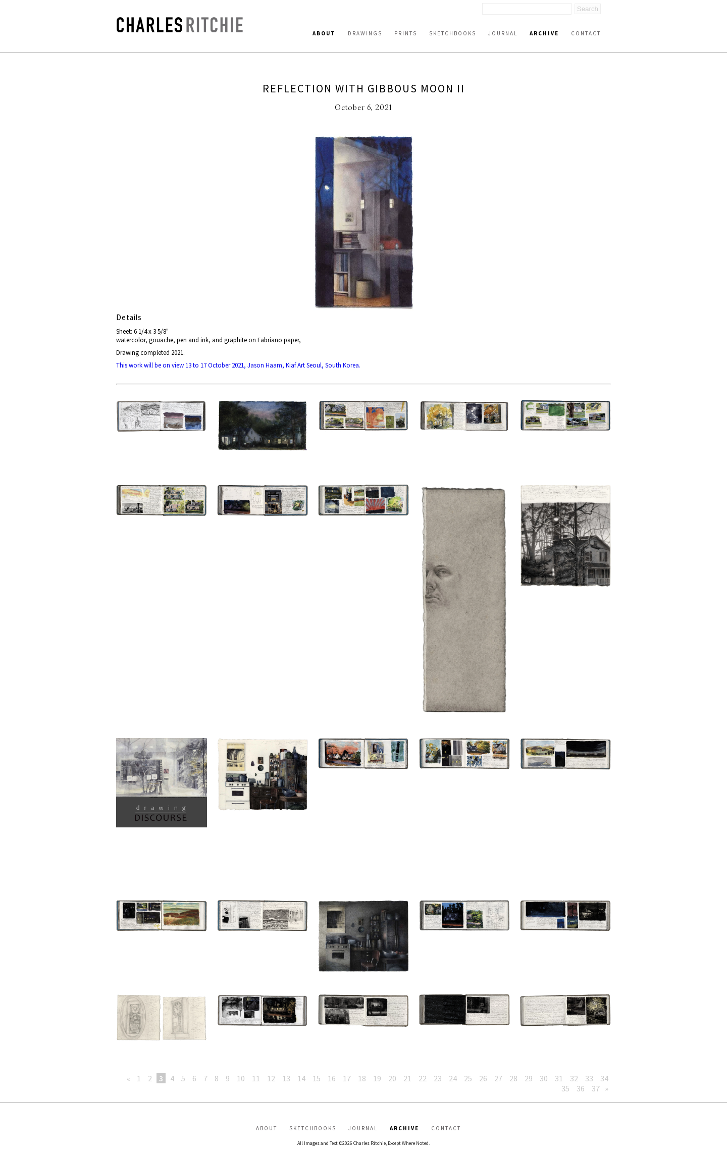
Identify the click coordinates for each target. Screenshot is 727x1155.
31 (559, 1078)
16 (332, 1078)
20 (392, 1078)
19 (377, 1078)
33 (589, 1078)
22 (423, 1078)
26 (483, 1078)
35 (565, 1088)
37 (596, 1088)
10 (241, 1078)
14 (301, 1078)
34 (604, 1078)
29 (529, 1078)
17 (347, 1078)
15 (317, 1078)
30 (544, 1078)
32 (574, 1078)
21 (407, 1078)
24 (453, 1078)
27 (498, 1078)
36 (581, 1088)
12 (271, 1078)
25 (468, 1078)
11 (256, 1078)
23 (438, 1078)
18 (362, 1078)
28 (513, 1078)
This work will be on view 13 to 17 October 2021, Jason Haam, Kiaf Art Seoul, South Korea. (238, 365)
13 (286, 1078)
